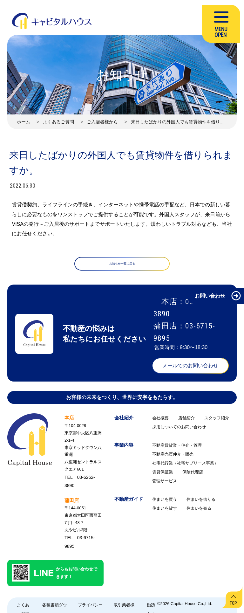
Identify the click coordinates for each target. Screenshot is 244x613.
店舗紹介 (186, 420)
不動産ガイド (128, 501)
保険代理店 (192, 474)
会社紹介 (123, 420)
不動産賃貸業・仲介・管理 (177, 447)
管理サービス (164, 483)
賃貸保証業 (162, 474)
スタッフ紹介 (216, 420)
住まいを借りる (200, 501)
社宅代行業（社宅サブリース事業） (185, 465)
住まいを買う (164, 501)
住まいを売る (198, 510)
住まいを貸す (164, 510)
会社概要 (160, 420)
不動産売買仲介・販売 (172, 456)
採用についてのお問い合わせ (179, 429)
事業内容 (123, 447)
